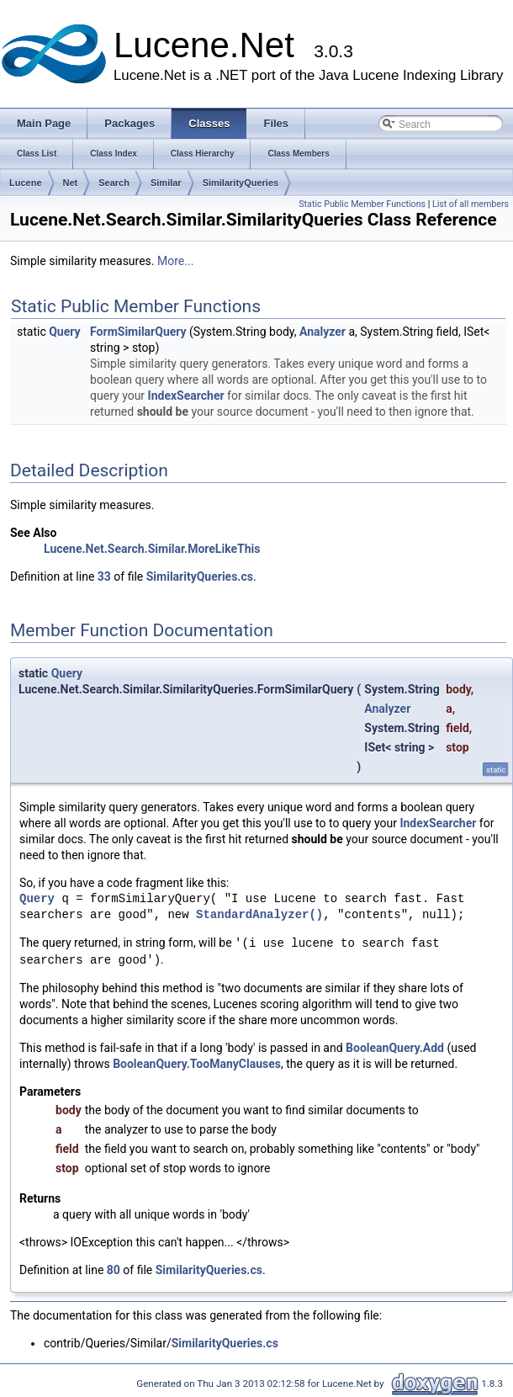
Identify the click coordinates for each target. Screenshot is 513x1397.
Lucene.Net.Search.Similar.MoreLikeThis (152, 548)
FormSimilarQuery (138, 331)
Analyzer (322, 331)
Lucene (25, 183)
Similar (166, 183)
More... (175, 261)
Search (114, 183)
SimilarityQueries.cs (199, 576)
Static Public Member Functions (362, 204)
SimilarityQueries (241, 183)
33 (104, 576)
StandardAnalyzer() (259, 915)
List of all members (470, 204)
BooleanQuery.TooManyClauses (197, 1063)
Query (64, 331)
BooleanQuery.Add (395, 1047)
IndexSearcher (186, 395)
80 (113, 1270)
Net (70, 183)
